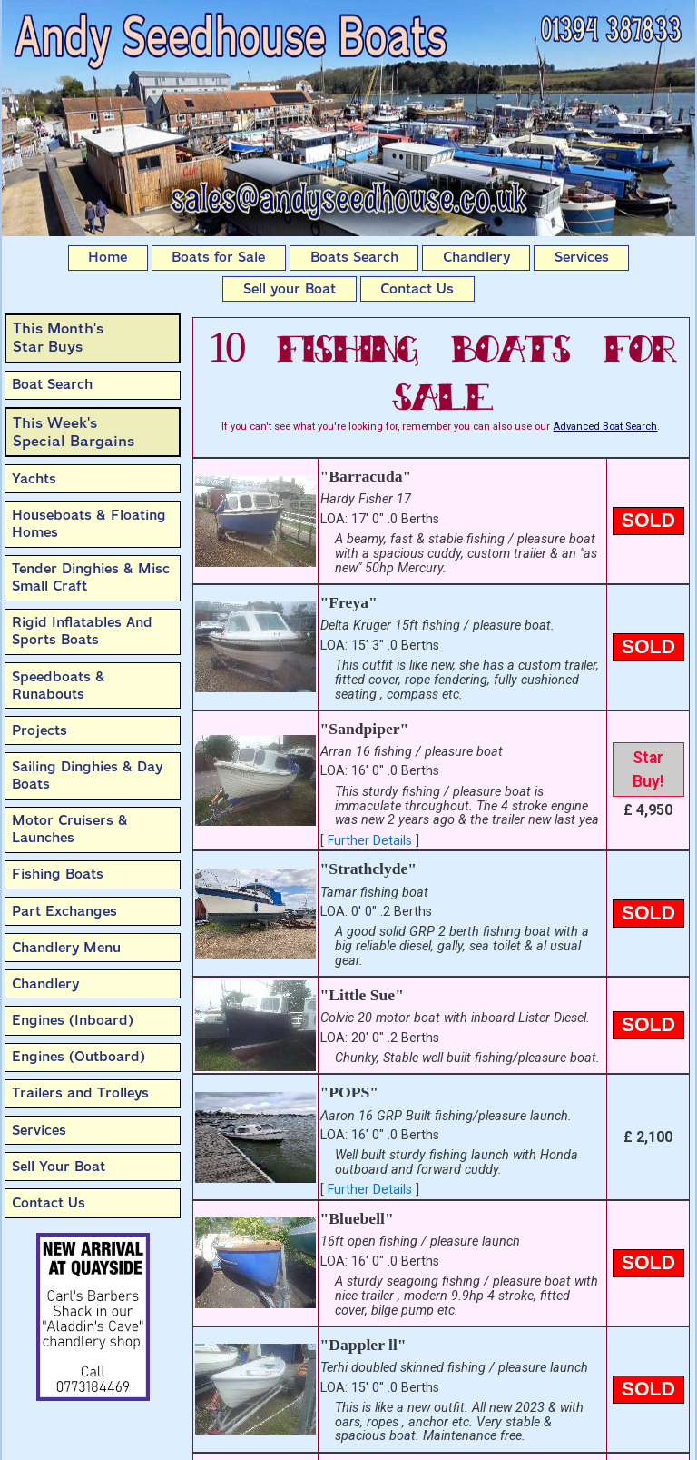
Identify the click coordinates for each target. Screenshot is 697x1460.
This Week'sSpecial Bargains (73, 432)
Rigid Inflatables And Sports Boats (82, 631)
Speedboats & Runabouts (58, 685)
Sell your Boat (289, 289)
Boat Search (52, 384)
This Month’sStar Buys (58, 337)
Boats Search (354, 257)
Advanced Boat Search (605, 426)
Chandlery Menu (66, 947)
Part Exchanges (64, 911)
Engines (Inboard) (72, 1020)
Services (582, 257)
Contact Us (417, 289)
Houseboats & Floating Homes (89, 524)
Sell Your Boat (58, 1166)
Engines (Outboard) (78, 1056)
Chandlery (476, 257)
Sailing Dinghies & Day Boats (87, 775)
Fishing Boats (57, 874)
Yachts (34, 479)
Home (107, 257)
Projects (39, 730)
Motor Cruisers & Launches (70, 829)
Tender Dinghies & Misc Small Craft (91, 577)
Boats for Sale (218, 257)
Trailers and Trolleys (80, 1093)
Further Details (370, 841)
